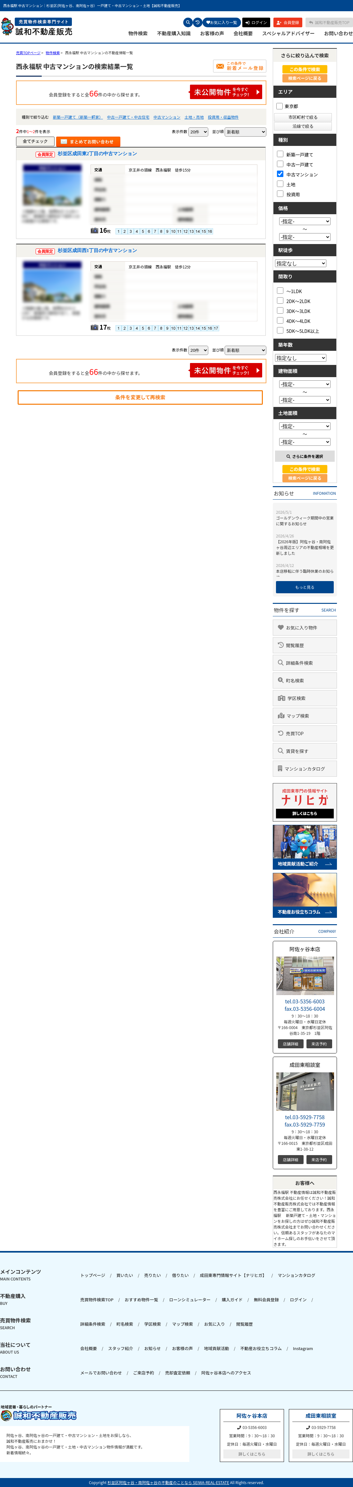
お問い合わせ (338, 33)
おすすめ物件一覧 (141, 1300)
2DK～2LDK (294, 300)
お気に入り (214, 1324)
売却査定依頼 (177, 1373)
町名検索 (124, 1324)
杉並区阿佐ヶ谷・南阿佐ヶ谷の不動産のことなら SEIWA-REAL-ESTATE (168, 1482)
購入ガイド (232, 1300)
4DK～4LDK (294, 320)
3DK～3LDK (294, 310)
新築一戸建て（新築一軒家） (78, 117)
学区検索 (152, 1324)
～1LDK (289, 290)
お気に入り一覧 (221, 22)
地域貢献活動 (216, 1348)
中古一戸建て (295, 164)
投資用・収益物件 (223, 117)
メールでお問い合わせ (101, 1373)
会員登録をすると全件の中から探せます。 (156, 91)
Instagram (303, 1348)
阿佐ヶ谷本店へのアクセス (226, 1373)
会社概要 (243, 33)
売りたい (152, 1275)
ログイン (298, 1300)
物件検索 (138, 33)
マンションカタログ (296, 1275)
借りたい (180, 1275)
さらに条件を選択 (305, 456)
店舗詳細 (290, 1043)
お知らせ (152, 1348)
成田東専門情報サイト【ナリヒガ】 (233, 1275)
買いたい (124, 1275)
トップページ (92, 1275)
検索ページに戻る (305, 78)
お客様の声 (212, 33)
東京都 (287, 106)
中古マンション (166, 117)
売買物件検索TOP (97, 1300)
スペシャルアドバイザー (288, 33)
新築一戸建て (295, 154)
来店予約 (319, 1043)
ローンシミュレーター (190, 1300)
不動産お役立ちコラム (261, 1348)
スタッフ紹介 (120, 1348)
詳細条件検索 (92, 1324)
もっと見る (304, 587)
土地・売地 (194, 117)
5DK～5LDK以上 (298, 330)
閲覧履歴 (244, 1324)
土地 (286, 184)
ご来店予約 (143, 1373)
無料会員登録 (266, 1300)
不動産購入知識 (174, 33)
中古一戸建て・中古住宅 (128, 117)
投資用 (288, 193)
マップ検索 (182, 1324)
